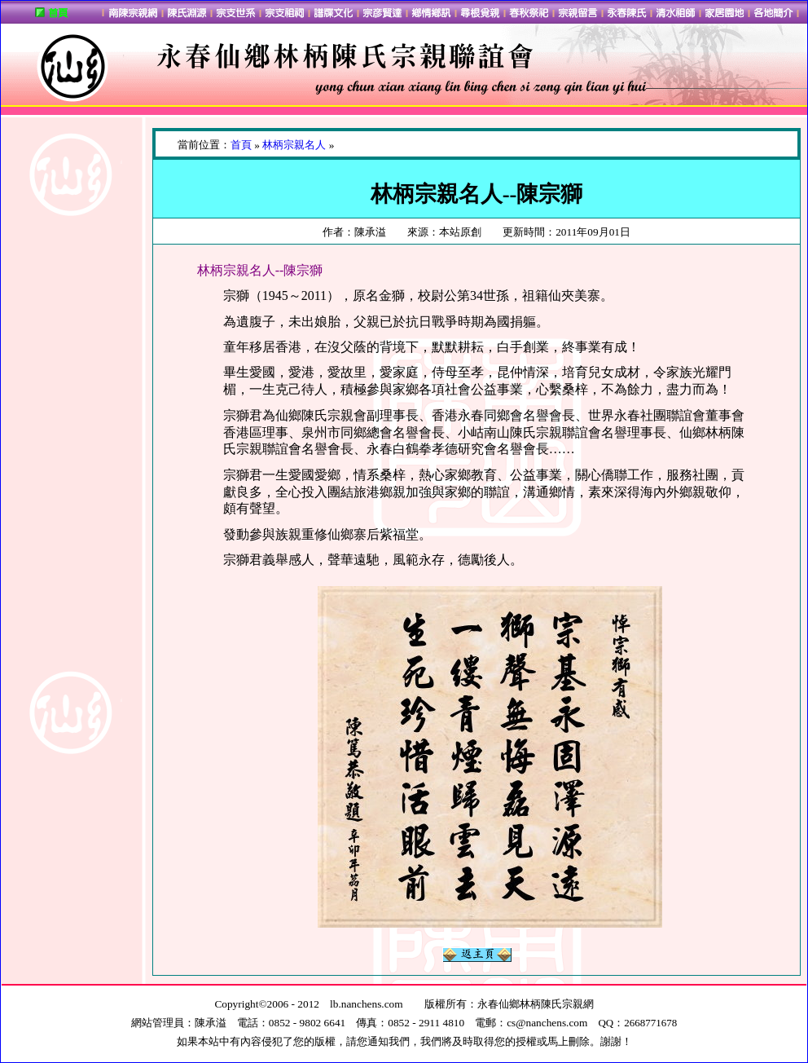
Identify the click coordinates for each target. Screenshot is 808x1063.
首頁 (241, 145)
